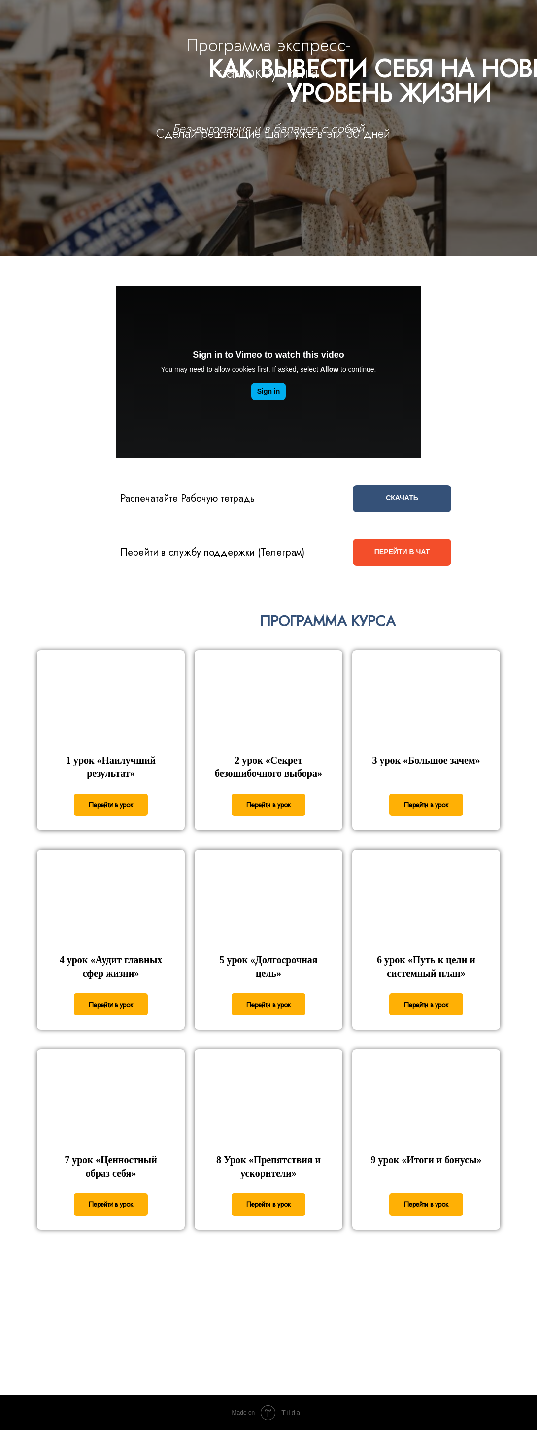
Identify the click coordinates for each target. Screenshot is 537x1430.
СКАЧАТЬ (402, 498)
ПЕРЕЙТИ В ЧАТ (402, 552)
